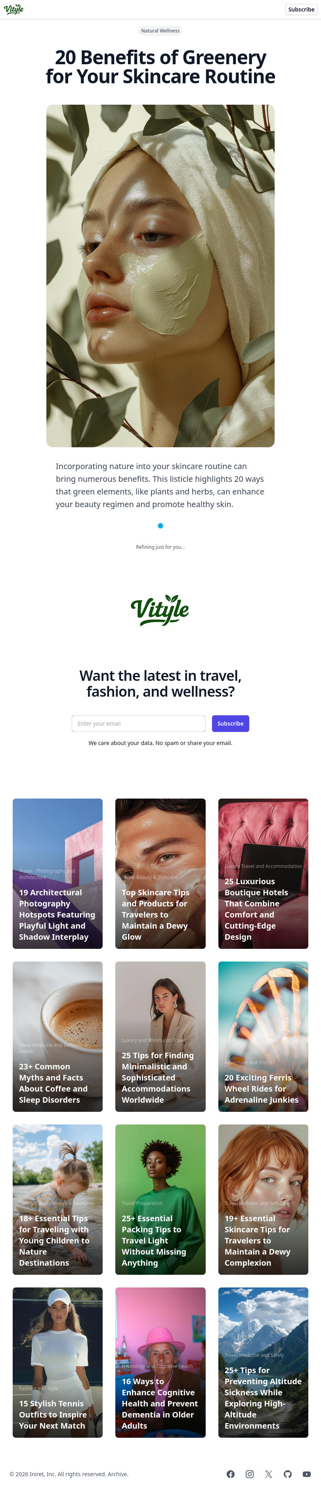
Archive (117, 1474)
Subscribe (302, 9)
